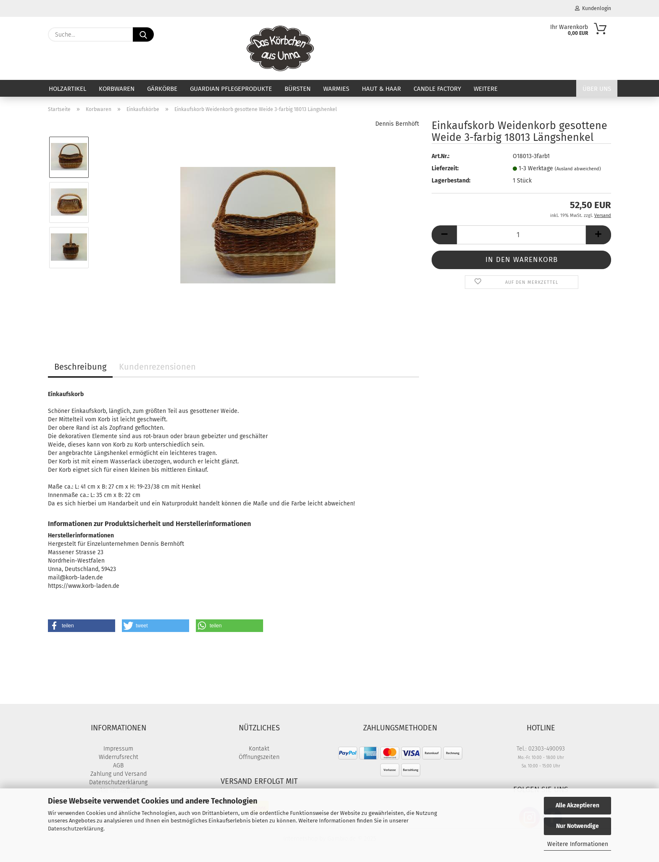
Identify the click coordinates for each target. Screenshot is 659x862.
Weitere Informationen (577, 844)
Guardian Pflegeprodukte (231, 89)
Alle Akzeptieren (577, 805)
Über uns (597, 89)
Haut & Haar (381, 89)
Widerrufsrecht (118, 757)
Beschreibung (80, 367)
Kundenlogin (593, 8)
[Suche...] (143, 34)
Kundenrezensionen (157, 367)
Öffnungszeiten (259, 757)
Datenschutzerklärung (75, 828)
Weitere (486, 89)
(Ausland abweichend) (578, 169)
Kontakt (259, 748)
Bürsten (298, 89)
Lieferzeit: (445, 168)
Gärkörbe (162, 89)
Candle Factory (437, 89)
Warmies (336, 89)
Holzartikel (67, 89)
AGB (118, 765)
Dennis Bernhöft (397, 123)
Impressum (118, 748)
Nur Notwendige (577, 826)
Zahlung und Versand (118, 773)
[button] (444, 234)
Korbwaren (116, 89)
